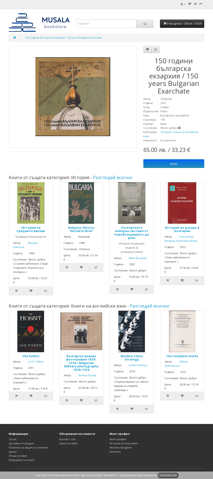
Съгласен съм (168, 475)
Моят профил (118, 439)
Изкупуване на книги (22, 460)
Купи (173, 163)
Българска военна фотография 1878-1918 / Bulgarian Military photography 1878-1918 (81, 363)
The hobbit (31, 356)
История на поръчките (124, 443)
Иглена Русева (84, 375)
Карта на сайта (68, 443)
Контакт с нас (67, 439)
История (166, 132)
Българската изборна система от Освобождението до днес (131, 232)
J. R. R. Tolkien (33, 361)
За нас (13, 439)
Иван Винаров (135, 258)
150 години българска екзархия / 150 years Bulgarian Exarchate (63, 37)
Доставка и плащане (21, 443)
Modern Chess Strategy (132, 358)
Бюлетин (115, 451)
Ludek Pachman (135, 365)
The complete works (182, 356)
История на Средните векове (30, 229)
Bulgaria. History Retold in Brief (81, 229)
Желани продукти (120, 447)
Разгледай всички (112, 177)
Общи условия (18, 456)
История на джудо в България (182, 229)
